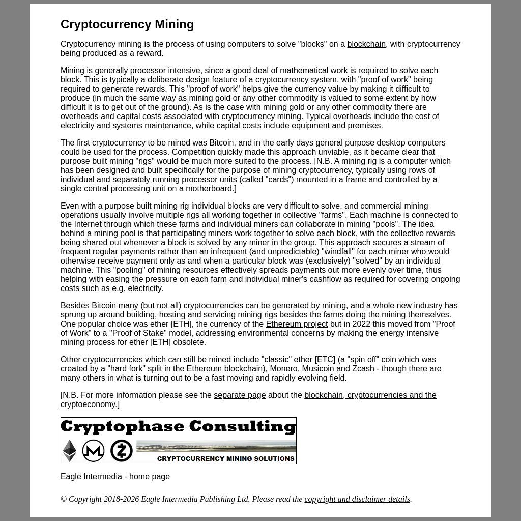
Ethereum (204, 368)
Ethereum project (297, 324)
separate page (240, 395)
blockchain (366, 44)
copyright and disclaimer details (357, 499)
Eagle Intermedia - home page (115, 476)
